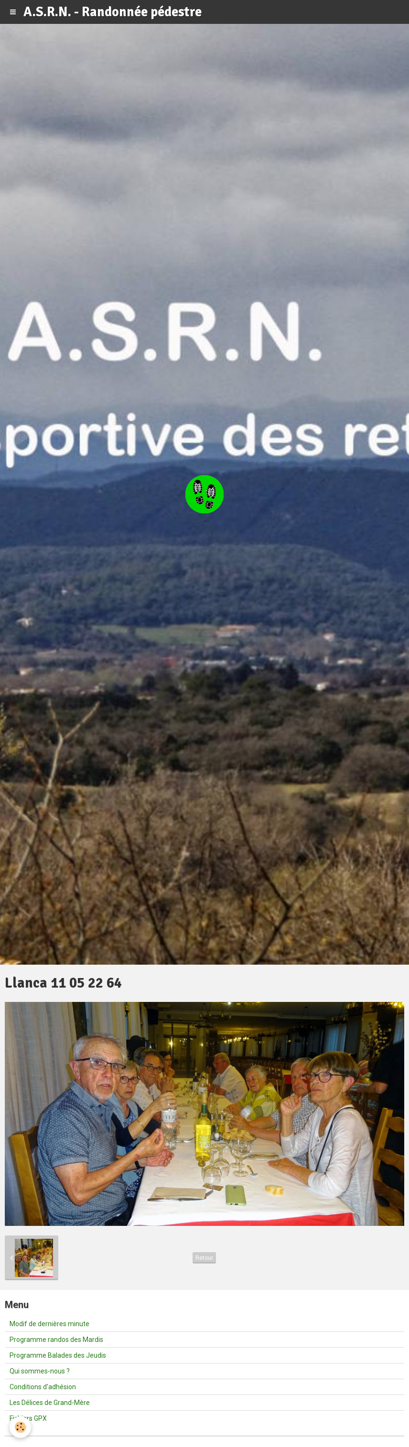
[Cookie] (20, 1427)
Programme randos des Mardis (56, 1339)
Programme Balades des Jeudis (58, 1355)
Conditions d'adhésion (43, 1387)
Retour (204, 1258)
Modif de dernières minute (49, 1324)
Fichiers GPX (28, 1418)
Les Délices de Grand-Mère (50, 1402)
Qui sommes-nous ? (40, 1371)
